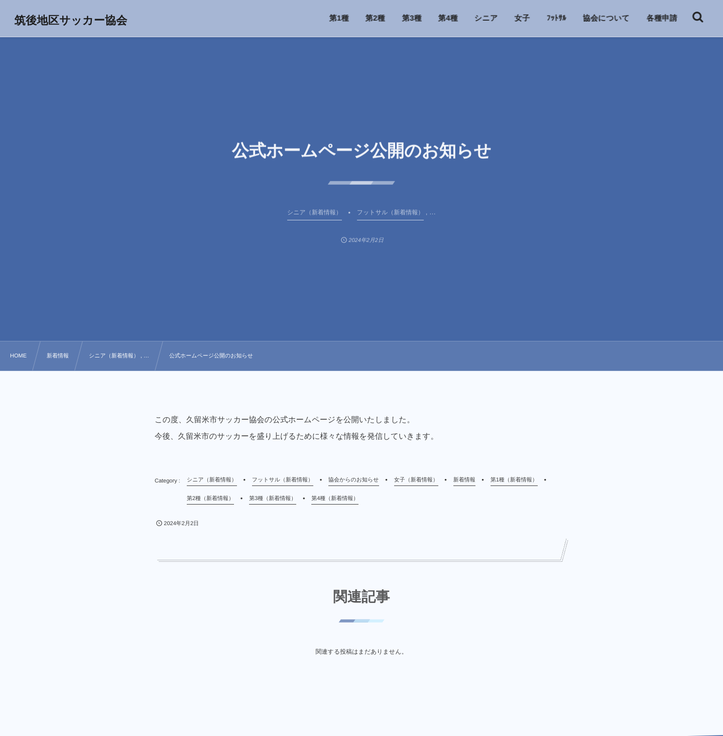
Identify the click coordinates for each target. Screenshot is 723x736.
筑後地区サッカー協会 (71, 20)
